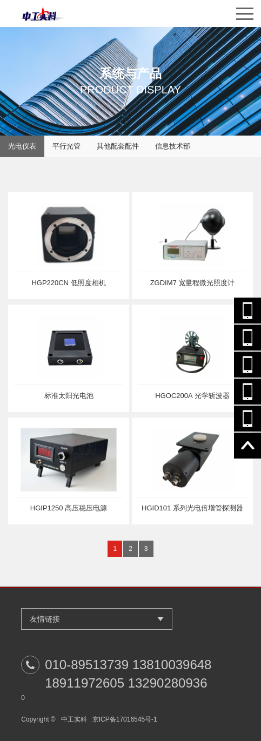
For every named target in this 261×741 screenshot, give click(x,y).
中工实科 (74, 719)
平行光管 (66, 146)
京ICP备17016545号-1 (124, 719)
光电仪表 (22, 146)
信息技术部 (172, 146)
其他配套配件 (118, 146)
